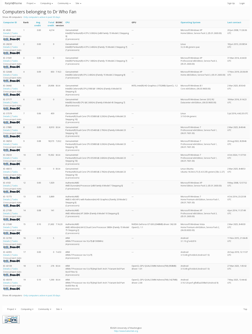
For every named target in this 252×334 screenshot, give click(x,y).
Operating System (190, 22)
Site (78, 3)
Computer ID (10, 22)
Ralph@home (13, 3)
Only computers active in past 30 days (41, 17)
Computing (46, 3)
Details (6, 33)
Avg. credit (37, 24)
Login (242, 3)
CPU (67, 22)
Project (31, 3)
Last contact (234, 22)
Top (245, 309)
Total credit (51, 24)
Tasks (15, 33)
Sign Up (231, 3)
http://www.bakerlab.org (126, 330)
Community (64, 3)
